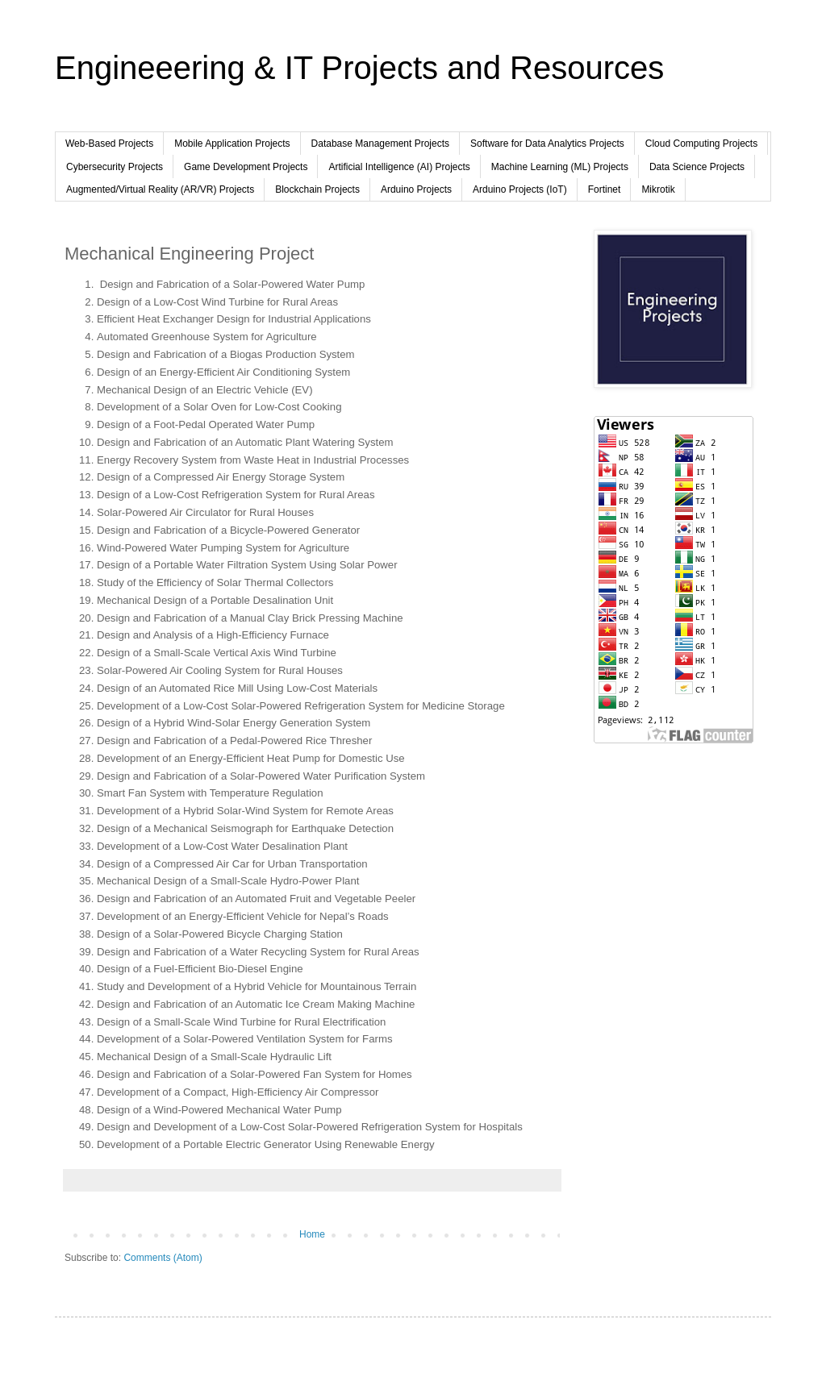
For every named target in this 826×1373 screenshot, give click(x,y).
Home (312, 1234)
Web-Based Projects (109, 143)
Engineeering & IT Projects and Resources (359, 67)
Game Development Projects (245, 167)
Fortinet (604, 189)
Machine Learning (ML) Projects (559, 167)
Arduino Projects (416, 189)
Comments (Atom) (162, 1257)
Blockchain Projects (317, 189)
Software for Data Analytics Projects (547, 143)
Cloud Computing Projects (701, 143)
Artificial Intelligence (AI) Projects (398, 167)
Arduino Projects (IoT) (520, 189)
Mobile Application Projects (232, 143)
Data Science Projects (697, 167)
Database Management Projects (380, 143)
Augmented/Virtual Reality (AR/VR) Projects (160, 189)
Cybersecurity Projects (114, 167)
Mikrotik (657, 189)
